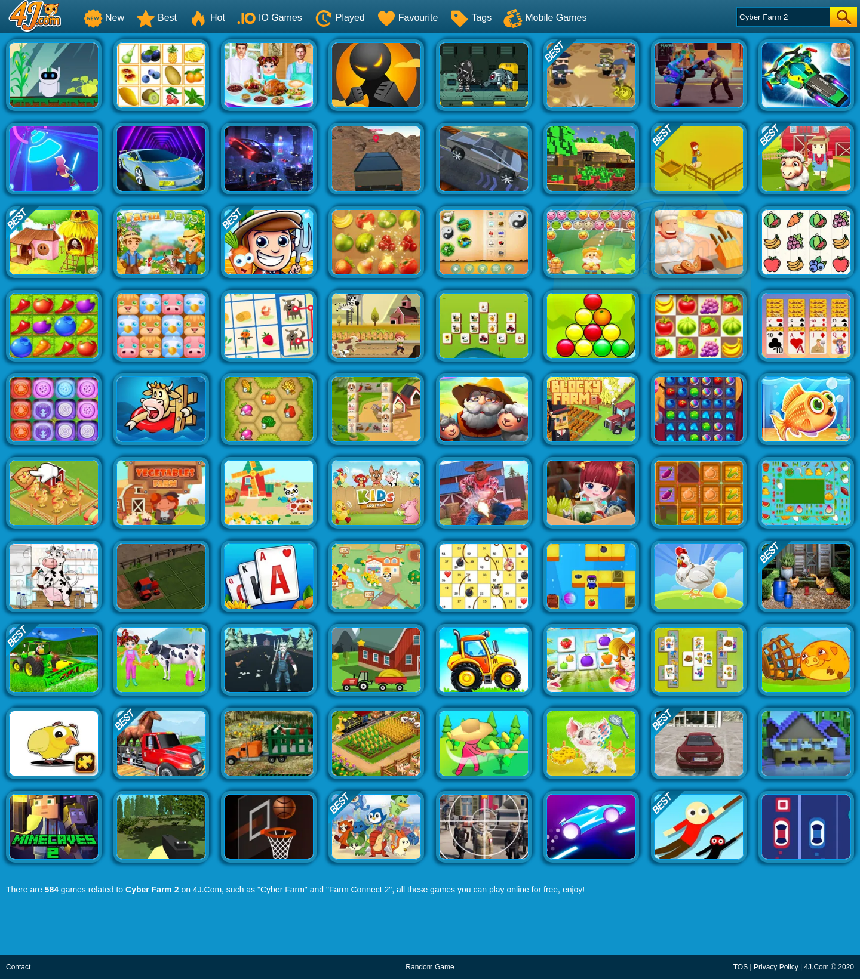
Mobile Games (544, 18)
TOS (740, 967)
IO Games (269, 18)
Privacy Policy (776, 967)
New (104, 18)
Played (339, 18)
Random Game (430, 967)
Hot (207, 18)
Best (156, 18)
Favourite (407, 18)
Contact (18, 967)
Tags (471, 18)
